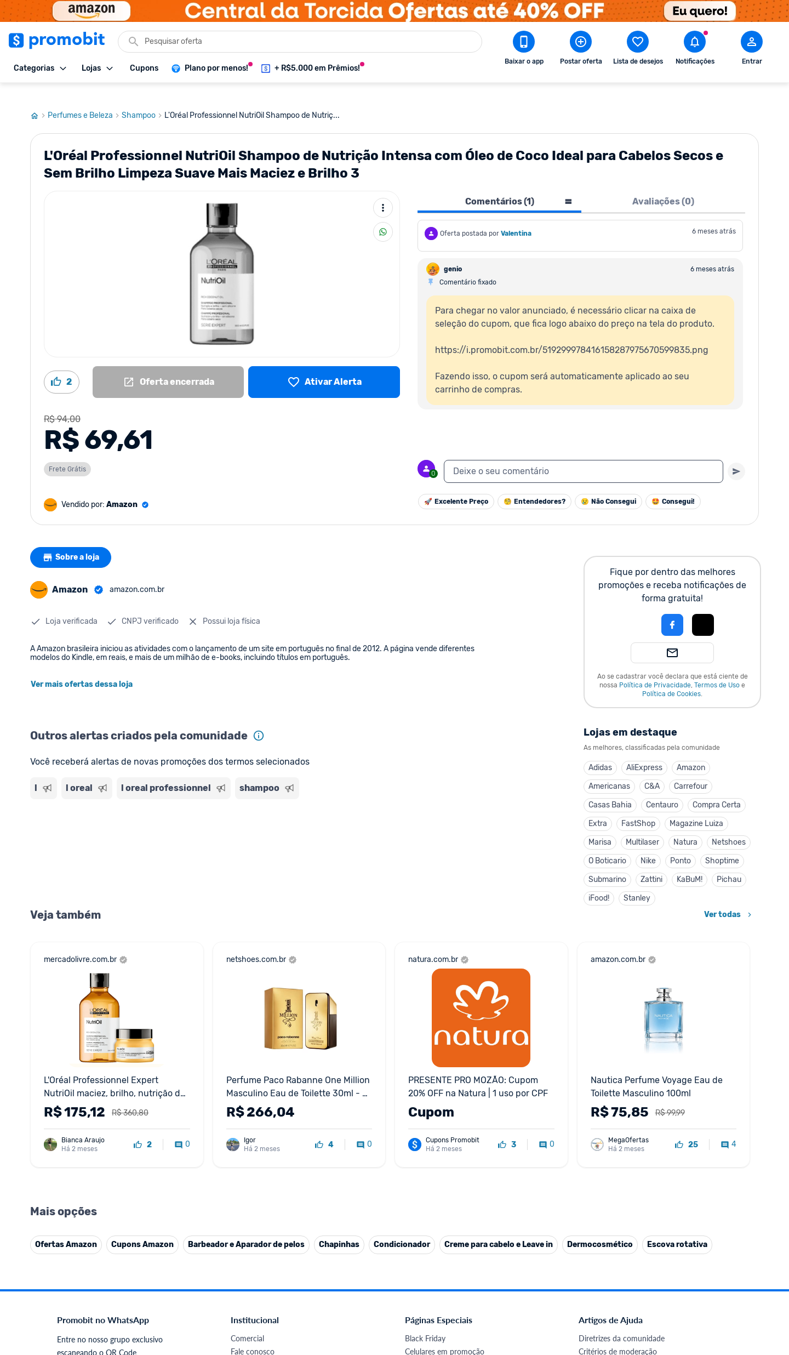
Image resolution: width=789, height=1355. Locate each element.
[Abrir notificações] (694, 50)
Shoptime (722, 845)
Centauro (662, 789)
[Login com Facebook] (672, 609)
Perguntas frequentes (614, 1349)
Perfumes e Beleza (85, 100)
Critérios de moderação (618, 1336)
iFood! (598, 882)
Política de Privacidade (655, 670)
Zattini (651, 864)
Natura (685, 827)
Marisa (599, 827)
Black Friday (425, 1323)
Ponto (680, 845)
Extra (597, 808)
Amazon (691, 752)
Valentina (516, 218)
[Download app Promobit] (523, 50)
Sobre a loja (72, 542)
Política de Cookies (671, 678)
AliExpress (644, 752)
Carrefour (690, 771)
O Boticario (607, 845)
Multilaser (642, 827)
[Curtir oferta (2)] (61, 366)
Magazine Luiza (696, 808)
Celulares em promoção (444, 1336)
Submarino (607, 864)
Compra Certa (717, 789)
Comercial (247, 1323)
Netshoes (729, 827)
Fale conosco (253, 1336)
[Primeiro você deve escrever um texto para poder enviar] (736, 456)
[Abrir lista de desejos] (637, 50)
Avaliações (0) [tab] (663, 186)
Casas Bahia (610, 789)
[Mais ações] (383, 192)
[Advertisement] (240, 830)
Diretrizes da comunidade (622, 1323)
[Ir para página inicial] (39, 100)
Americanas (609, 771)
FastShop (638, 808)
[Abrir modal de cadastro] (751, 50)
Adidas (600, 752)
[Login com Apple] (703, 609)
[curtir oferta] (142, 1129)
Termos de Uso (717, 670)
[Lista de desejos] (324, 367)
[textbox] (583, 456)
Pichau (729, 864)
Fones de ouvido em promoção (457, 1349)
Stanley (637, 882)
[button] (635, 609)
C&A (652, 771)
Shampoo (143, 100)
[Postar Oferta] (580, 50)
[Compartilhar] (383, 216)
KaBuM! (689, 864)
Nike (648, 845)
